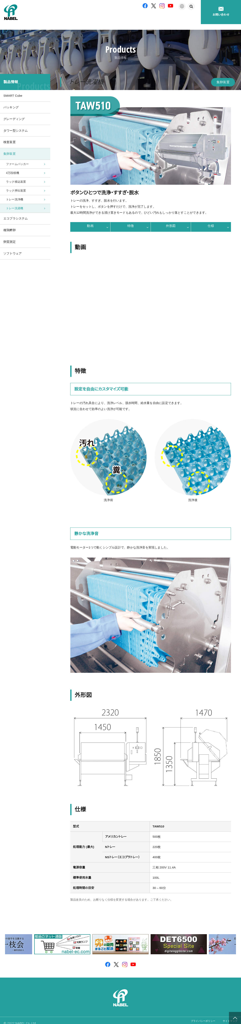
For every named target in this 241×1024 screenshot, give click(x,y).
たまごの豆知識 (163, 18)
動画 (90, 221)
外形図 (171, 221)
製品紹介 (105, 18)
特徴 (130, 221)
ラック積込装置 (16, 181)
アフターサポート (132, 18)
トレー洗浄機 (14, 200)
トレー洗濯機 (14, 209)
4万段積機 (12, 172)
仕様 (211, 221)
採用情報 (190, 18)
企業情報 (82, 18)
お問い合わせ (220, 11)
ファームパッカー (17, 162)
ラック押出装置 (16, 191)
